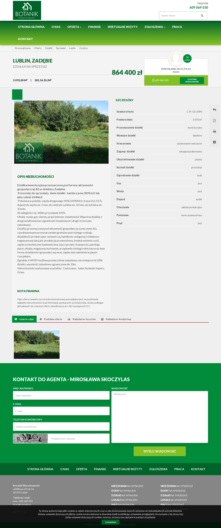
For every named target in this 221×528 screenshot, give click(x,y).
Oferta (81, 469)
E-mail (17, 403)
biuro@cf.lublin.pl (22, 504)
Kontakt (25, 39)
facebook (143, 14)
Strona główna (31, 27)
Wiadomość (119, 388)
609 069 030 (160, 80)
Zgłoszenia (158, 469)
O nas (55, 27)
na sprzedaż (177, 486)
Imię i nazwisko (23, 388)
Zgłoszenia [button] (155, 27)
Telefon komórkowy (27, 419)
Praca (177, 27)
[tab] (17, 94)
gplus (150, 14)
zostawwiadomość (192, 80)
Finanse (94, 27)
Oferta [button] (74, 27)
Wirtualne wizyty (123, 27)
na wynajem (127, 486)
